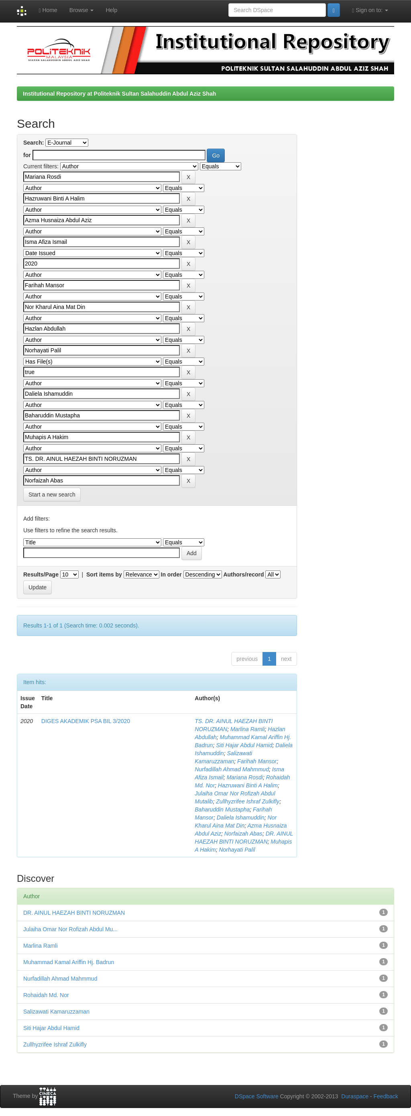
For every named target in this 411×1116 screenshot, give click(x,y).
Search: (33, 142)
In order (171, 574)
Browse (81, 10)
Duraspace (354, 1096)
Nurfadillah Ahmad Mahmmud (232, 769)
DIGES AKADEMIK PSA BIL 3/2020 (85, 721)
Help (111, 10)
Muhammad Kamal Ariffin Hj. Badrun (68, 962)
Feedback (386, 1096)
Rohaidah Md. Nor (46, 995)
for (27, 155)
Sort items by (104, 574)
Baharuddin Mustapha (222, 809)
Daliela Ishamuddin (241, 817)
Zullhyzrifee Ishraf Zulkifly (247, 801)
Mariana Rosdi (245, 777)
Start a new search (51, 494)
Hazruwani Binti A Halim (248, 785)
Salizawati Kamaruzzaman (56, 1011)
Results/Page (41, 574)
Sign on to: (370, 10)
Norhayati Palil (237, 849)
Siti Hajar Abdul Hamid (244, 745)
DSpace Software (257, 1096)
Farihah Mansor (257, 761)
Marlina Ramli (247, 729)
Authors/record (243, 574)
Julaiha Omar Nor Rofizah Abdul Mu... (70, 929)
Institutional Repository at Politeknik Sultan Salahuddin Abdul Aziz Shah (119, 93)
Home (48, 10)
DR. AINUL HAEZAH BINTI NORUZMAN (74, 913)
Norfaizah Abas (243, 833)
